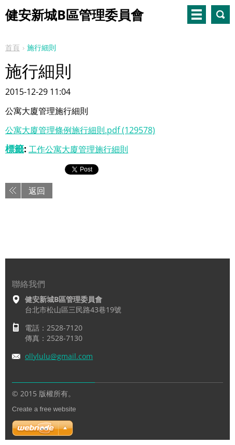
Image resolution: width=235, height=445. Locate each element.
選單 (196, 14)
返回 (37, 190)
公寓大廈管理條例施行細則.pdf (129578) (80, 130)
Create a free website (44, 409)
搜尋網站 (220, 14)
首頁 (12, 47)
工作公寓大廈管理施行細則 (78, 149)
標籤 (14, 148)
